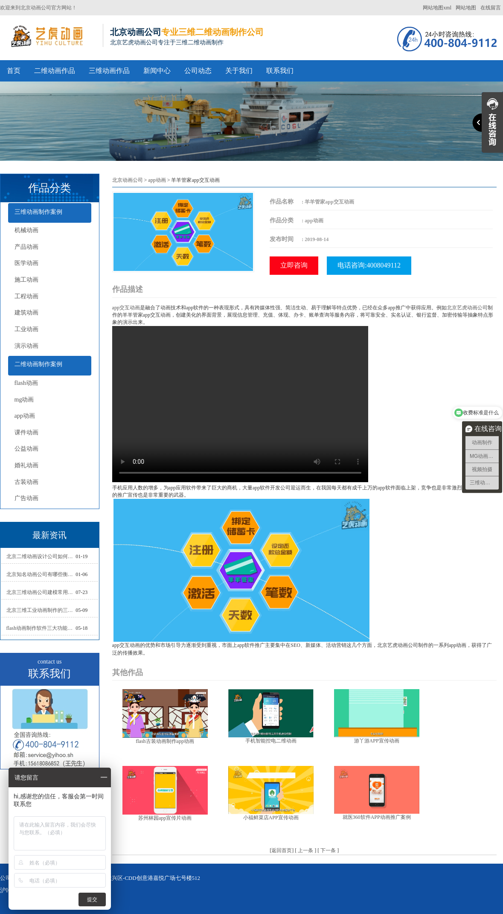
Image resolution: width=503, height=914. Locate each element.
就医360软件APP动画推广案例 (377, 817)
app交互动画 (126, 308)
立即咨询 (294, 265)
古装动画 (26, 482)
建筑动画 (26, 312)
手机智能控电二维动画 (271, 741)
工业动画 (26, 329)
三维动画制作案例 (38, 212)
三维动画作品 (109, 70)
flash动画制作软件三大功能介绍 (41, 628)
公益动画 (26, 448)
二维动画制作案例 (38, 364)
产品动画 (26, 247)
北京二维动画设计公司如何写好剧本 (41, 556)
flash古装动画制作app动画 (165, 741)
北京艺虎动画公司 (467, 308)
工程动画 (26, 296)
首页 (13, 70)
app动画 (25, 416)
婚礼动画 (26, 465)
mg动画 (24, 399)
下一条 (328, 850)
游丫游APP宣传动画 (376, 741)
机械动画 (26, 230)
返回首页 (281, 850)
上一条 (305, 850)
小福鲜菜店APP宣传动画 (271, 818)
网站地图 (466, 8)
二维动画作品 (54, 70)
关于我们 (239, 70)
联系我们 (280, 70)
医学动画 (26, 263)
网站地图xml (437, 8)
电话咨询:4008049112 (369, 265)
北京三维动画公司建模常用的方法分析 (41, 592)
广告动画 (26, 498)
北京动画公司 (127, 180)
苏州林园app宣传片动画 (165, 818)
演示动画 (26, 346)
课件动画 (26, 432)
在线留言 (490, 8)
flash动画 (26, 383)
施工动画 (26, 280)
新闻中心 (157, 70)
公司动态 (198, 70)
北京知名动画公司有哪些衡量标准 (41, 574)
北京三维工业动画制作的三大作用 (41, 610)
